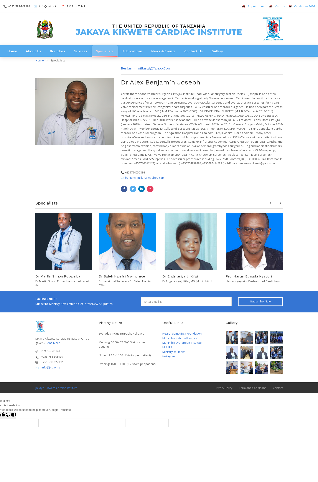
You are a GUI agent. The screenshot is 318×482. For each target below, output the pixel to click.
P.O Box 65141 (76, 6)
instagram (169, 356)
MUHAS (167, 347)
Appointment (254, 6)
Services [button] (80, 51)
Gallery (217, 51)
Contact (278, 388)
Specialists (105, 51)
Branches (57, 51)
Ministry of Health (174, 352)
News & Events (163, 51)
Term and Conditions (252, 388)
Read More (53, 343)
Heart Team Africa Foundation (182, 333)
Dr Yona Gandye (48, 276)
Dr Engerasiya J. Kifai (243, 276)
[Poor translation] (10, 415)
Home (12, 51)
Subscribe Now (260, 301)
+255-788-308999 (19, 6)
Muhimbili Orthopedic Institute (182, 343)
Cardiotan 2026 (301, 6)
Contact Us (193, 51)
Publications (132, 51)
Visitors (277, 6)
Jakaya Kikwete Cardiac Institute (56, 388)
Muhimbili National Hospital (180, 338)
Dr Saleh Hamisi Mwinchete (185, 276)
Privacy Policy (223, 388)
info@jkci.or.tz (48, 6)
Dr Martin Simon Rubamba (121, 276)
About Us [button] (33, 51)
